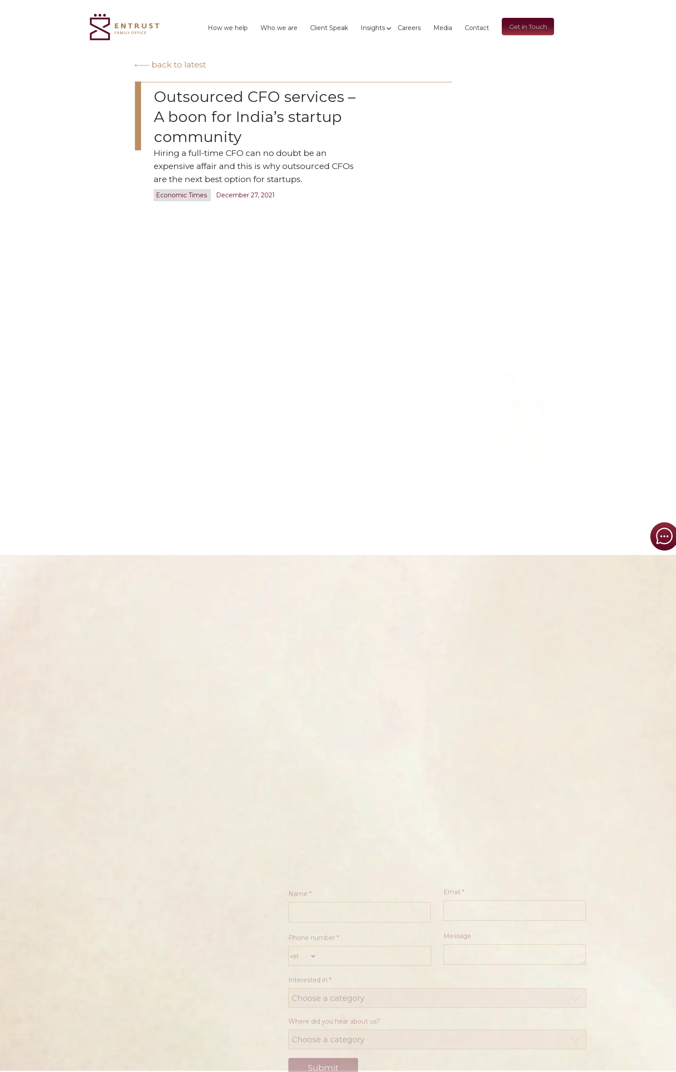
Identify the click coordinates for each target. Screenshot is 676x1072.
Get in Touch (528, 26)
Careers (409, 28)
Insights (373, 28)
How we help (228, 28)
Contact (477, 28)
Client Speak (329, 28)
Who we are (278, 28)
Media (442, 28)
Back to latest (170, 65)
